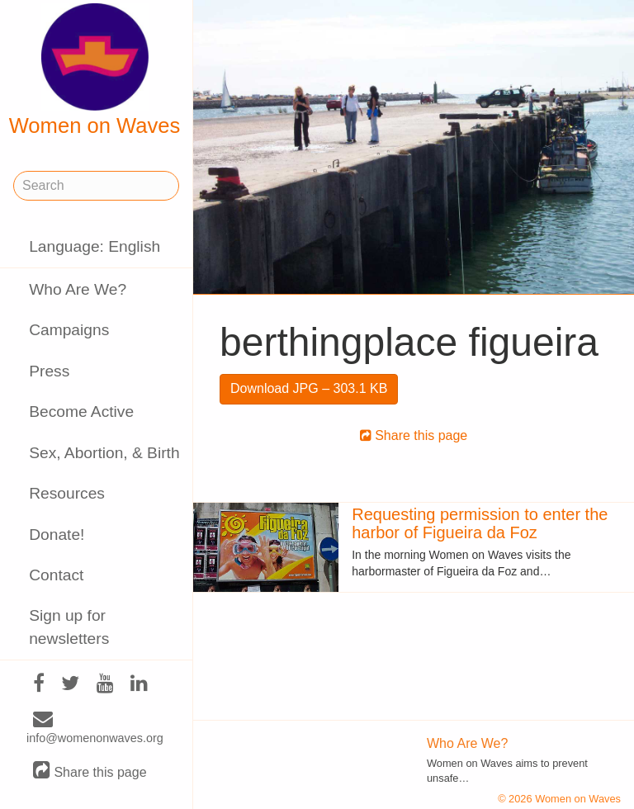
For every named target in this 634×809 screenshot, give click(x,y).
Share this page (90, 771)
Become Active (81, 411)
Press (49, 371)
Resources (67, 493)
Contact (56, 575)
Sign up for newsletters (69, 626)
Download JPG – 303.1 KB (308, 388)
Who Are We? (77, 289)
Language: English (94, 246)
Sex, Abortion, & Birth (104, 452)
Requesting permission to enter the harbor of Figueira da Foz (480, 523)
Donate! (56, 534)
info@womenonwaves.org (94, 728)
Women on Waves (95, 70)
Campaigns (69, 329)
